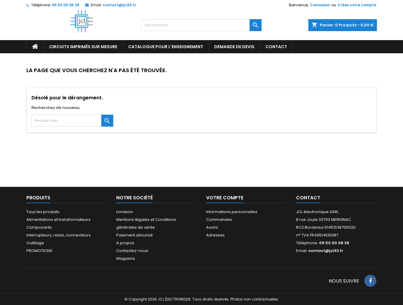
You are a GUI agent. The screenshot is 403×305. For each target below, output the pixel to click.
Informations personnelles (231, 212)
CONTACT (276, 47)
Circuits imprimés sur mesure (83, 47)
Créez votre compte (357, 4)
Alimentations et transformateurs (58, 219)
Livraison (124, 212)
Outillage (35, 243)
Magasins (125, 258)
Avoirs (212, 227)
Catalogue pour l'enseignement (165, 47)
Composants (39, 227)
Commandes (219, 219)
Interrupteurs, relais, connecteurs (58, 235)
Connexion (320, 4)
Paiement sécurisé (134, 235)
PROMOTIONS (39, 251)
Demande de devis (234, 47)
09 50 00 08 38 (65, 4)
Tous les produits (42, 212)
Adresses (215, 235)
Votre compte (224, 197)
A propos (125, 243)
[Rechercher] (202, 25)
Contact (308, 197)
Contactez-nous (132, 251)
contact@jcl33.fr (119, 4)
